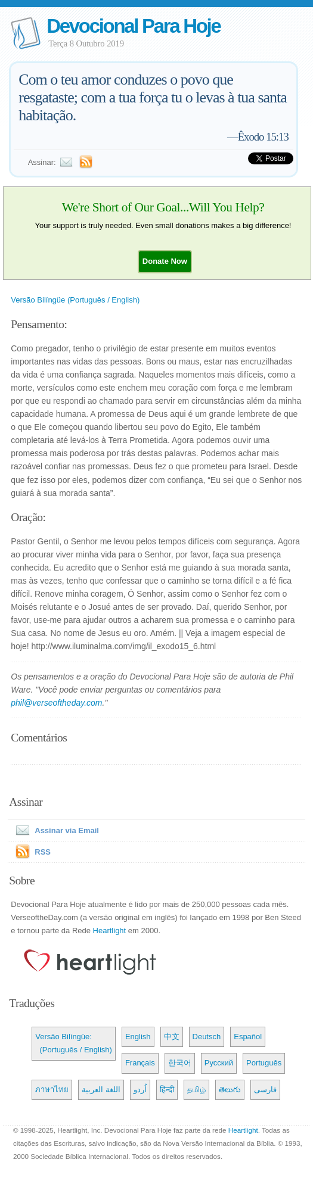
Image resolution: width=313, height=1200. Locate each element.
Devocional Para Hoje (133, 26)
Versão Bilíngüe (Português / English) (75, 299)
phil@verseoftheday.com (56, 702)
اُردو (140, 1089)
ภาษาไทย (52, 1089)
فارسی (265, 1089)
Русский (218, 1062)
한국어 (179, 1062)
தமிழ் (196, 1089)
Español (248, 1036)
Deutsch (207, 1036)
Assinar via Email (55, 830)
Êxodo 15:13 (263, 136)
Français (140, 1062)
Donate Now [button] (164, 261)
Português (263, 1062)
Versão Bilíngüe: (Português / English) (73, 1043)
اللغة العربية (101, 1089)
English (138, 1036)
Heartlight (109, 930)
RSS (43, 851)
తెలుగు (230, 1089)
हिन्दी (167, 1089)
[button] (165, 261)
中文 (171, 1036)
